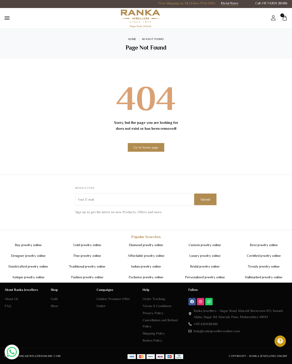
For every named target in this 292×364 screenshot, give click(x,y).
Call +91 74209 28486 (271, 3)
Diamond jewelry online (146, 245)
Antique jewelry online (28, 277)
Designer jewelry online (28, 256)
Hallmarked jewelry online (263, 277)
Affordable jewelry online (146, 256)
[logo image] (140, 18)
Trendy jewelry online (264, 266)
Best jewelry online (264, 245)
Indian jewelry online (146, 266)
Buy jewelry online (28, 245)
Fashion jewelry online (87, 277)
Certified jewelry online (264, 256)
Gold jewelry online (87, 245)
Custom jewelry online (205, 245)
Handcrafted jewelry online (28, 266)
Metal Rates (229, 3)
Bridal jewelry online (205, 266)
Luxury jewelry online (205, 256)
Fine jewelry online (87, 256)
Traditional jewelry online (87, 266)
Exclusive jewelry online (146, 277)
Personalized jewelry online (205, 277)
